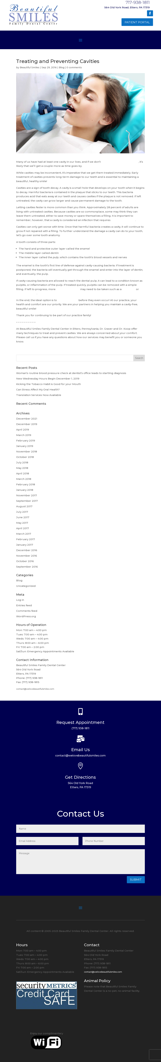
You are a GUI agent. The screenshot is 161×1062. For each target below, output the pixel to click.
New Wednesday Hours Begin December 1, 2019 (47, 378)
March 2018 (23, 478)
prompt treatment (123, 220)
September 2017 (27, 500)
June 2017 (22, 517)
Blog (61, 67)
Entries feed (24, 605)
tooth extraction (26, 293)
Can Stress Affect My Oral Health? (38, 389)
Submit (136, 879)
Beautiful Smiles (29, 67)
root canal (128, 289)
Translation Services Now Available (38, 395)
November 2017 (26, 495)
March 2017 (23, 533)
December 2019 (26, 424)
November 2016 (26, 555)
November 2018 (26, 451)
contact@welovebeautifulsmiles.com (35, 689)
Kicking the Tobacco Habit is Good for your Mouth (48, 384)
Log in (20, 599)
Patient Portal (137, 22)
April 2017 (22, 528)
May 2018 (22, 468)
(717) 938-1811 (80, 728)
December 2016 (26, 550)
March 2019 (23, 435)
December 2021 (26, 418)
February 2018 (25, 484)
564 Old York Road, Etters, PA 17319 (127, 7)
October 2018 (25, 457)
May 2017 (22, 522)
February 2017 (25, 539)
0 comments (74, 67)
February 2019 (25, 440)
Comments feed (26, 610)
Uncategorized (26, 585)
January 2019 (24, 446)
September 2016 (27, 566)
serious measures (68, 289)
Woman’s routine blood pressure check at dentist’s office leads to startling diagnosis (71, 373)
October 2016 (25, 561)
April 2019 (22, 429)
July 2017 (22, 511)
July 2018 (22, 462)
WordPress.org (26, 616)
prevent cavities (68, 300)
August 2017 (24, 506)
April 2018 (22, 473)
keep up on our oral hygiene (119, 161)
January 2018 (24, 489)
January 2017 (24, 544)
